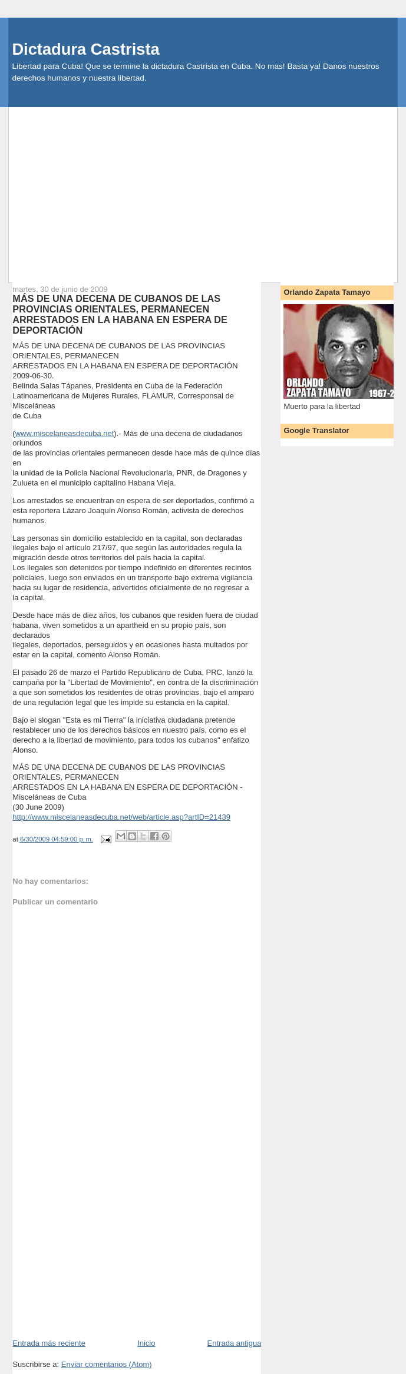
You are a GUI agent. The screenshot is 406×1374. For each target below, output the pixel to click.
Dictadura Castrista (85, 49)
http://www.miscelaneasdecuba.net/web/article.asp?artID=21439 (121, 817)
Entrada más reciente (48, 1343)
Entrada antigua (234, 1343)
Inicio (146, 1343)
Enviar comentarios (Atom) (106, 1364)
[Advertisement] (207, 189)
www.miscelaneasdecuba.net (64, 433)
